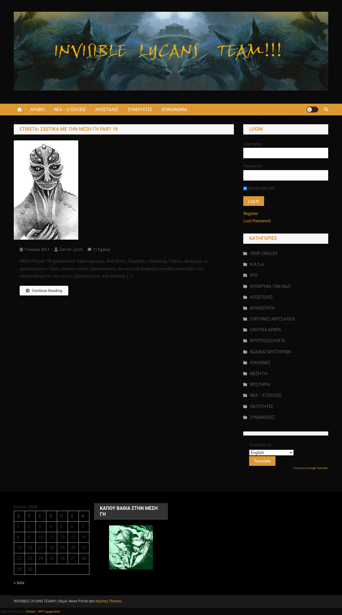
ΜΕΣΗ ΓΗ (258, 373)
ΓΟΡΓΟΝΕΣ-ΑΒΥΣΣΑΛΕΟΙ (272, 319)
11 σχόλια (101, 249)
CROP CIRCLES (263, 253)
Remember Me (259, 188)
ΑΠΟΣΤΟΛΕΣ (106, 109)
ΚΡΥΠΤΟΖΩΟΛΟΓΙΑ (267, 340)
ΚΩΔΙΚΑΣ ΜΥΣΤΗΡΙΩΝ (270, 351)
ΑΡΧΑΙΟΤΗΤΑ (262, 308)
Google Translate (318, 468)
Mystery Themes (108, 601)
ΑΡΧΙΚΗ (37, 109)
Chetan (30, 612)
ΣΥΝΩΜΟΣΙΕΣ (262, 417)
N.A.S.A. (257, 264)
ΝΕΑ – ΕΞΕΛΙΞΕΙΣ (70, 109)
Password (252, 166)
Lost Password (256, 221)
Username (252, 144)
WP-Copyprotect (49, 612)
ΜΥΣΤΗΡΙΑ (260, 384)
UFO (253, 275)
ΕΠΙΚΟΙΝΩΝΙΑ (174, 109)
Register (250, 213)
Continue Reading (44, 290)
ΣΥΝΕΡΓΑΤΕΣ (140, 109)
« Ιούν (19, 582)
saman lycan (71, 249)
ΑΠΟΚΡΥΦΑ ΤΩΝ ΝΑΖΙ (270, 286)
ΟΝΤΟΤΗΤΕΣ (261, 406)
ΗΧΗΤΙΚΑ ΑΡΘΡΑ (265, 329)
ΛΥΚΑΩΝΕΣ (260, 362)
